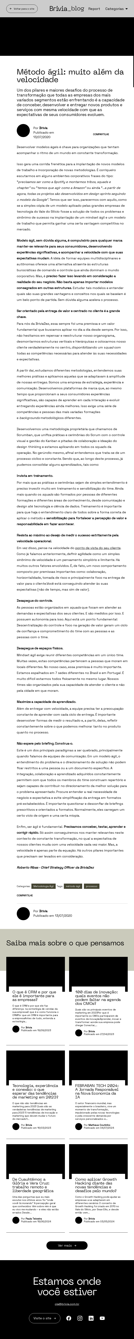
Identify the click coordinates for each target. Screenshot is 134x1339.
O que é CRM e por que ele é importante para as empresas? (34, 995)
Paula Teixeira (34, 1218)
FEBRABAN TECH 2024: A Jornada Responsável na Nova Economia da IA (97, 1091)
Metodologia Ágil (44, 886)
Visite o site (45, 1318)
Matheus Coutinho (99, 1125)
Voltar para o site (22, 8)
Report (94, 9)
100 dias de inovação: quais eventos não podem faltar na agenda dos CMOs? (98, 997)
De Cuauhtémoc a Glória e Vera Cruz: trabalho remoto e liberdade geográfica (33, 1185)
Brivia (43, 128)
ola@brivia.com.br (67, 1304)
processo (91, 886)
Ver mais (67, 1245)
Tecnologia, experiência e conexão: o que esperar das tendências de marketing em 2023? (35, 1091)
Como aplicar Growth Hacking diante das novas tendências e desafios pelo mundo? (96, 1185)
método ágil (73, 886)
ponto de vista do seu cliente (98, 548)
